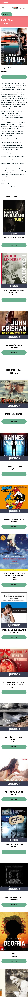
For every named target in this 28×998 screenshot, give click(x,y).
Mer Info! (14, 77)
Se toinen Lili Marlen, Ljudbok (14, 414)
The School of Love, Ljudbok (14, 792)
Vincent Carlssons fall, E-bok (14, 844)
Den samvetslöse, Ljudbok (14, 345)
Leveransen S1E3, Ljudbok (14, 467)
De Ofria (14, 954)
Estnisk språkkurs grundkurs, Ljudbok (14, 630)
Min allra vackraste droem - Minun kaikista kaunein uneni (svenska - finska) (14, 575)
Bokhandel (6, 14)
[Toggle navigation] (3, 8)
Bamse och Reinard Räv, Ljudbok (14, 519)
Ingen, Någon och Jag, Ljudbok (14, 897)
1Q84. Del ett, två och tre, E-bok (14, 238)
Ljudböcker (11, 68)
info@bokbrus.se (5, 2)
